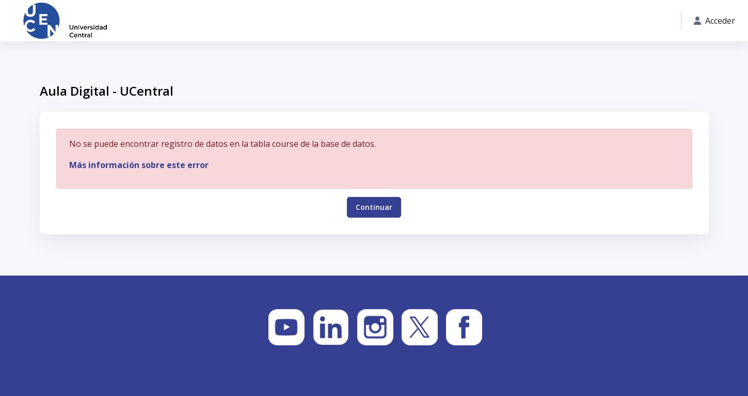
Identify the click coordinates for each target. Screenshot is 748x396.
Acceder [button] (714, 20)
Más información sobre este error (139, 165)
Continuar (374, 207)
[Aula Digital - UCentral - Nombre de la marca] (65, 20)
